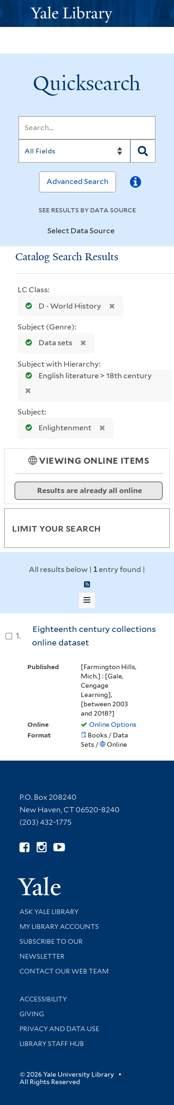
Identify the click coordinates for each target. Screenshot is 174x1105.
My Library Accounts (59, 926)
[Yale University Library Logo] (87, 14)
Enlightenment (56, 427)
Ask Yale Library (48, 911)
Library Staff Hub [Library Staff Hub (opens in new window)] (51, 1043)
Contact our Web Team (64, 971)
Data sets (47, 342)
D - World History (61, 306)
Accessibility (43, 999)
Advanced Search (77, 181)
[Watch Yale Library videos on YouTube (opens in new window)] (59, 847)
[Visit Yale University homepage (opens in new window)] (39, 883)
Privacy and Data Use (59, 1029)
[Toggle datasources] (122, 231)
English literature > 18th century (86, 375)
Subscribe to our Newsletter (51, 949)
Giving (31, 1014)
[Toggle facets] (152, 528)
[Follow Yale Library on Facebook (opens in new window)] (24, 847)
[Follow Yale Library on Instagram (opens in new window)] (41, 847)
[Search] (87, 127)
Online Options (112, 724)
